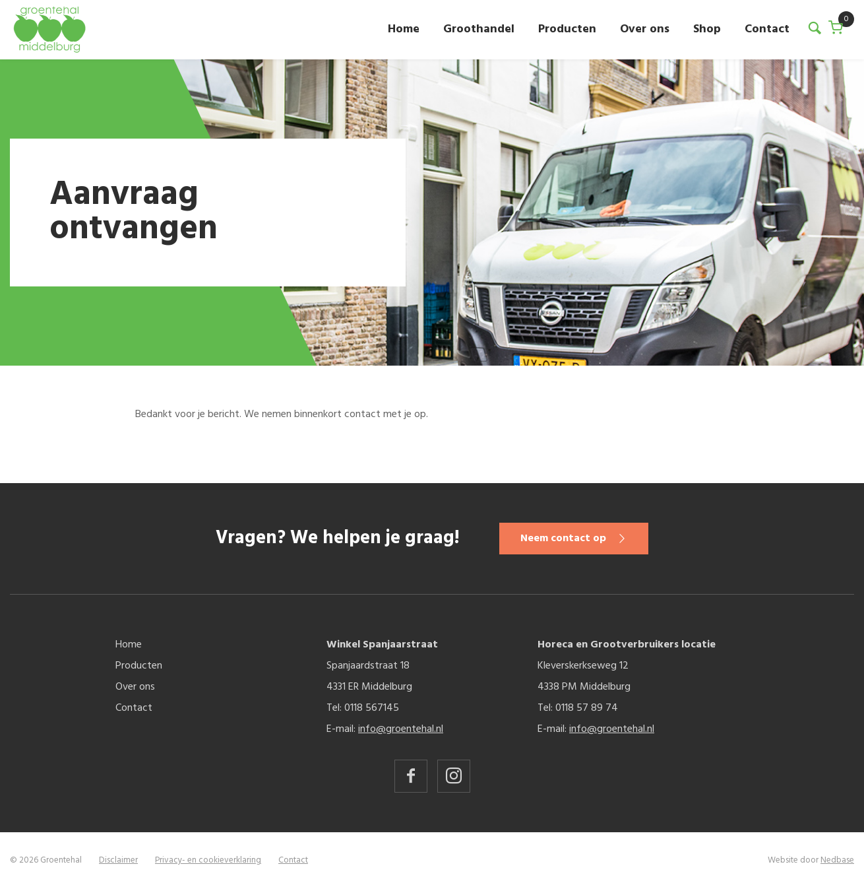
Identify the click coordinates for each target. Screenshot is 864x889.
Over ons (644, 29)
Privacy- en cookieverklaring (208, 860)
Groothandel (478, 29)
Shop (707, 29)
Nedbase (837, 860)
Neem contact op (563, 538)
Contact (767, 29)
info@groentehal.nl (400, 729)
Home (403, 29)
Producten (567, 29)
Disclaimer (118, 860)
